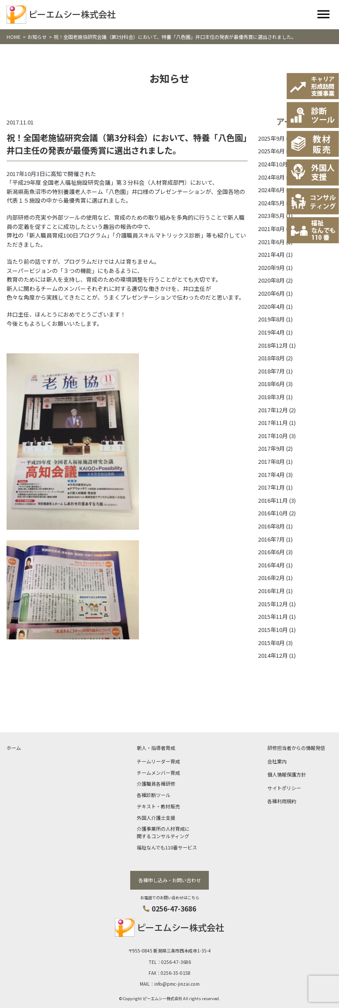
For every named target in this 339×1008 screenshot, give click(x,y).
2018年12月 (273, 345)
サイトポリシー (284, 787)
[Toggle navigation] (323, 15)
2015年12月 (273, 604)
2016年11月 (273, 500)
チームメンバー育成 (158, 772)
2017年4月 (271, 474)
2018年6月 (271, 384)
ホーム (14, 747)
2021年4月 (271, 254)
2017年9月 (271, 448)
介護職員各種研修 (156, 783)
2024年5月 (271, 203)
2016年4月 (271, 565)
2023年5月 (271, 215)
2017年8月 (271, 461)
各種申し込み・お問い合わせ (169, 880)
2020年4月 (271, 306)
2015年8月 (271, 643)
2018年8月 (271, 358)
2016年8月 (271, 526)
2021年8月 (271, 228)
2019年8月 (271, 319)
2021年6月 (271, 242)
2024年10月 (273, 164)
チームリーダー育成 (158, 761)
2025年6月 (271, 151)
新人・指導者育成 (156, 747)
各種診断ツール (153, 794)
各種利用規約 (281, 800)
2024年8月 (271, 177)
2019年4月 (271, 332)
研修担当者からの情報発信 (296, 747)
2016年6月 (271, 552)
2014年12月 (273, 655)
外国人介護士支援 (156, 817)
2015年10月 (273, 629)
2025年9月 (271, 138)
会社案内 (277, 761)
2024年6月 (271, 190)
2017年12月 (273, 410)
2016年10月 (273, 513)
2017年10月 (273, 436)
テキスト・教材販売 (158, 806)
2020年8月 (271, 280)
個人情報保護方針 (286, 774)
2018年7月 (271, 371)
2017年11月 (273, 422)
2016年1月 (271, 591)
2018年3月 (271, 397)
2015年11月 (273, 616)
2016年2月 (271, 577)
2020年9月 (271, 267)
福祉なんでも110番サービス (167, 847)
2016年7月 (271, 539)
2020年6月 (271, 293)
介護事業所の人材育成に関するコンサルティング (163, 832)
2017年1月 (271, 487)
